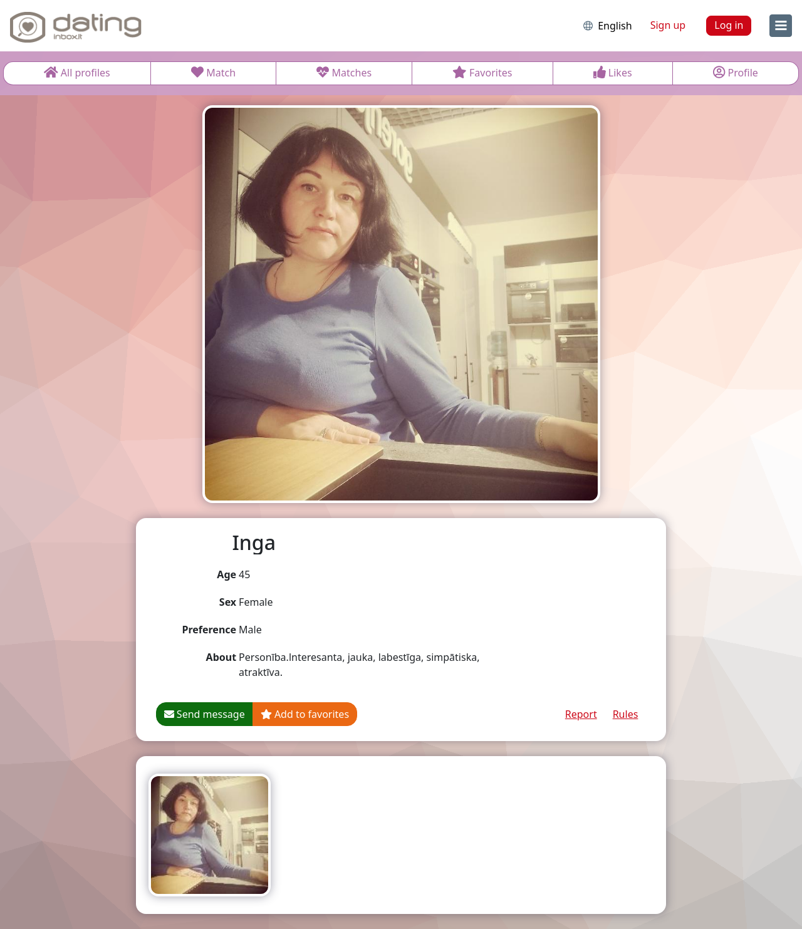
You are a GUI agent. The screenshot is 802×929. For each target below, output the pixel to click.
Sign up (668, 25)
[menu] (780, 25)
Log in (728, 25)
